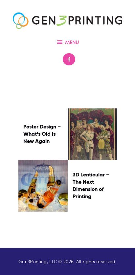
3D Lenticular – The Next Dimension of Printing (91, 185)
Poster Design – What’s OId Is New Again (42, 134)
